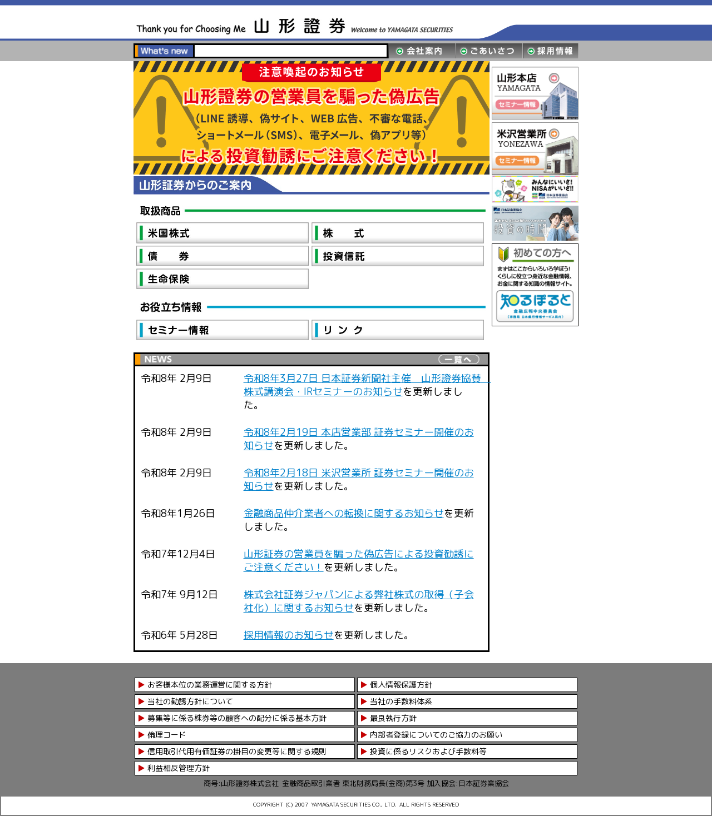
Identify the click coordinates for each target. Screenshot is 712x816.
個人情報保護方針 (401, 684)
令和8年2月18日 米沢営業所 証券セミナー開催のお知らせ (359, 479)
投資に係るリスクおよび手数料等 (428, 751)
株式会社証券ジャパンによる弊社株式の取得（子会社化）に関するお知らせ (359, 601)
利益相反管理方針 (178, 768)
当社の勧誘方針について (190, 701)
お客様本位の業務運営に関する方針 (209, 684)
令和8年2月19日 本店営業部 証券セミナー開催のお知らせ (359, 438)
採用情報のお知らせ (289, 635)
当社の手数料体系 (401, 701)
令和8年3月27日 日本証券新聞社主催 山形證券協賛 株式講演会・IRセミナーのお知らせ (367, 385)
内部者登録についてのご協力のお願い (436, 734)
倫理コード (166, 734)
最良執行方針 (393, 718)
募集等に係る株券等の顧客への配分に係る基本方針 (237, 718)
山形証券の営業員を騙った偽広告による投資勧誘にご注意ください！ (359, 560)
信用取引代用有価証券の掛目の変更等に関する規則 (237, 751)
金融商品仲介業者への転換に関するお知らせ (344, 513)
